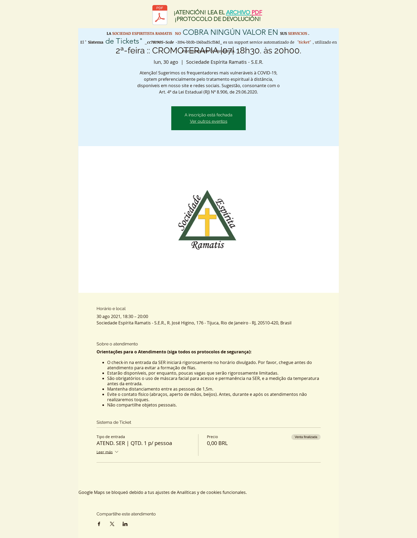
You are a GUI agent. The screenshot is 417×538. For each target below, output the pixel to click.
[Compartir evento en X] (112, 524)
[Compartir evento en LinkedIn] (125, 524)
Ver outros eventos (208, 121)
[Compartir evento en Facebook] (99, 524)
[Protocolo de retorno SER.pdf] (160, 15)
